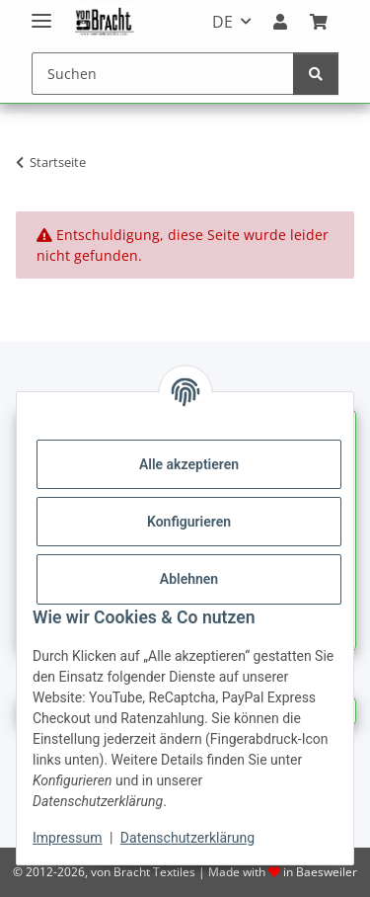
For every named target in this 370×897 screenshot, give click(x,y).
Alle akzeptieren (189, 464)
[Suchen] (163, 73)
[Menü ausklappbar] (41, 12)
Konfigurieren (189, 522)
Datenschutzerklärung (187, 838)
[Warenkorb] (318, 21)
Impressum (67, 838)
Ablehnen (189, 579)
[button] (280, 21)
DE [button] (222, 22)
